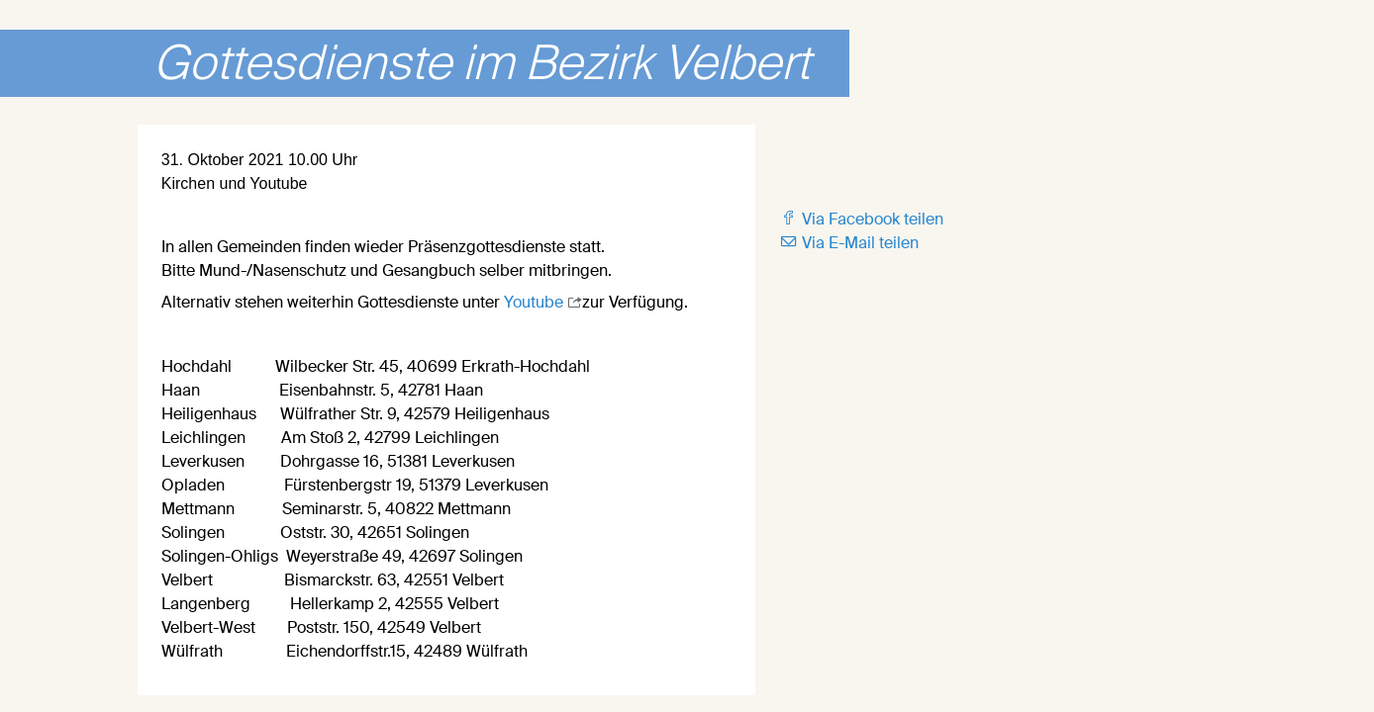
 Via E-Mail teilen (849, 242)
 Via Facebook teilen (861, 219)
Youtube (535, 302)
